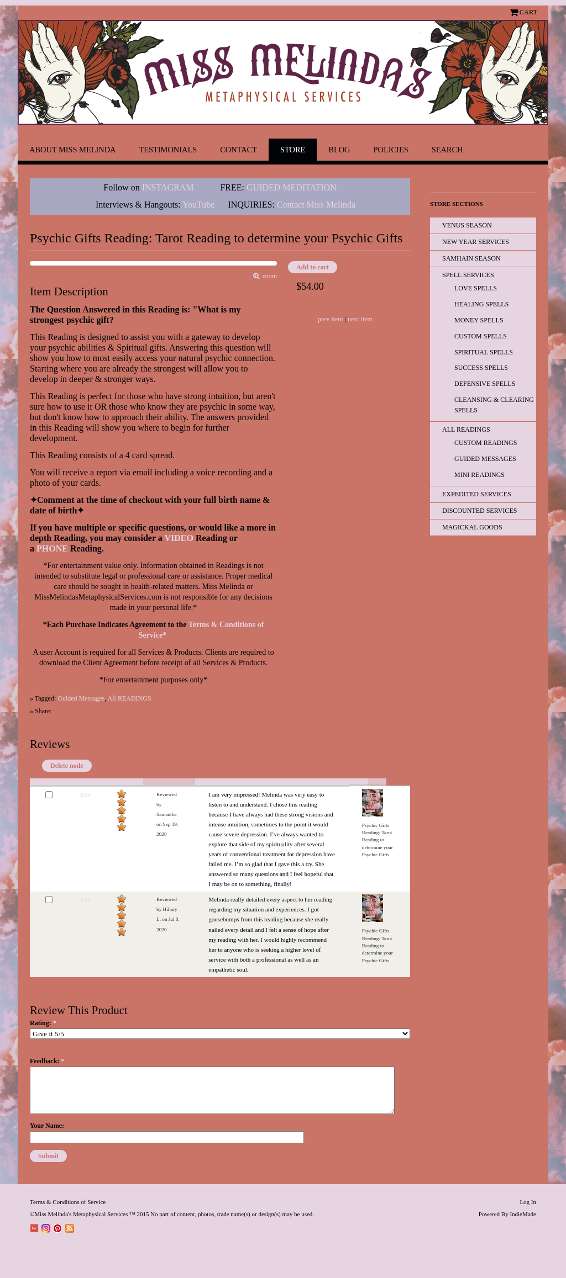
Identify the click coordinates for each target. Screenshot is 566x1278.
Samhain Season (471, 258)
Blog (339, 149)
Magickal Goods (472, 527)
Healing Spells (481, 304)
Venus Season (467, 225)
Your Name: (47, 1125)
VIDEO (178, 538)
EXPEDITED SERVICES (476, 494)
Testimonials (168, 149)
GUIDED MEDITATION (292, 187)
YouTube (198, 204)
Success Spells (481, 368)
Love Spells (475, 288)
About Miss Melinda (72, 149)
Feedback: (47, 1061)
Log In (528, 1202)
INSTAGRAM (168, 187)
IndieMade (523, 1214)
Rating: (43, 1023)
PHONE (52, 548)
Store (292, 149)
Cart (528, 12)
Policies (391, 149)
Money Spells (479, 320)
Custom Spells (480, 336)
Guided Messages (80, 698)
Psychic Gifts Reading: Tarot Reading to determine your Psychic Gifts (377, 840)
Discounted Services (479, 511)
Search (447, 149)
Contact (238, 149)
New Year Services (475, 242)
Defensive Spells (484, 384)
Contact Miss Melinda (317, 204)
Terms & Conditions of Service (68, 1202)
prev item (330, 319)
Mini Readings (479, 475)
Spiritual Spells (483, 352)
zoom (268, 276)
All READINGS (129, 698)
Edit (86, 794)
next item (360, 319)
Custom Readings (485, 443)
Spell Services (468, 275)
